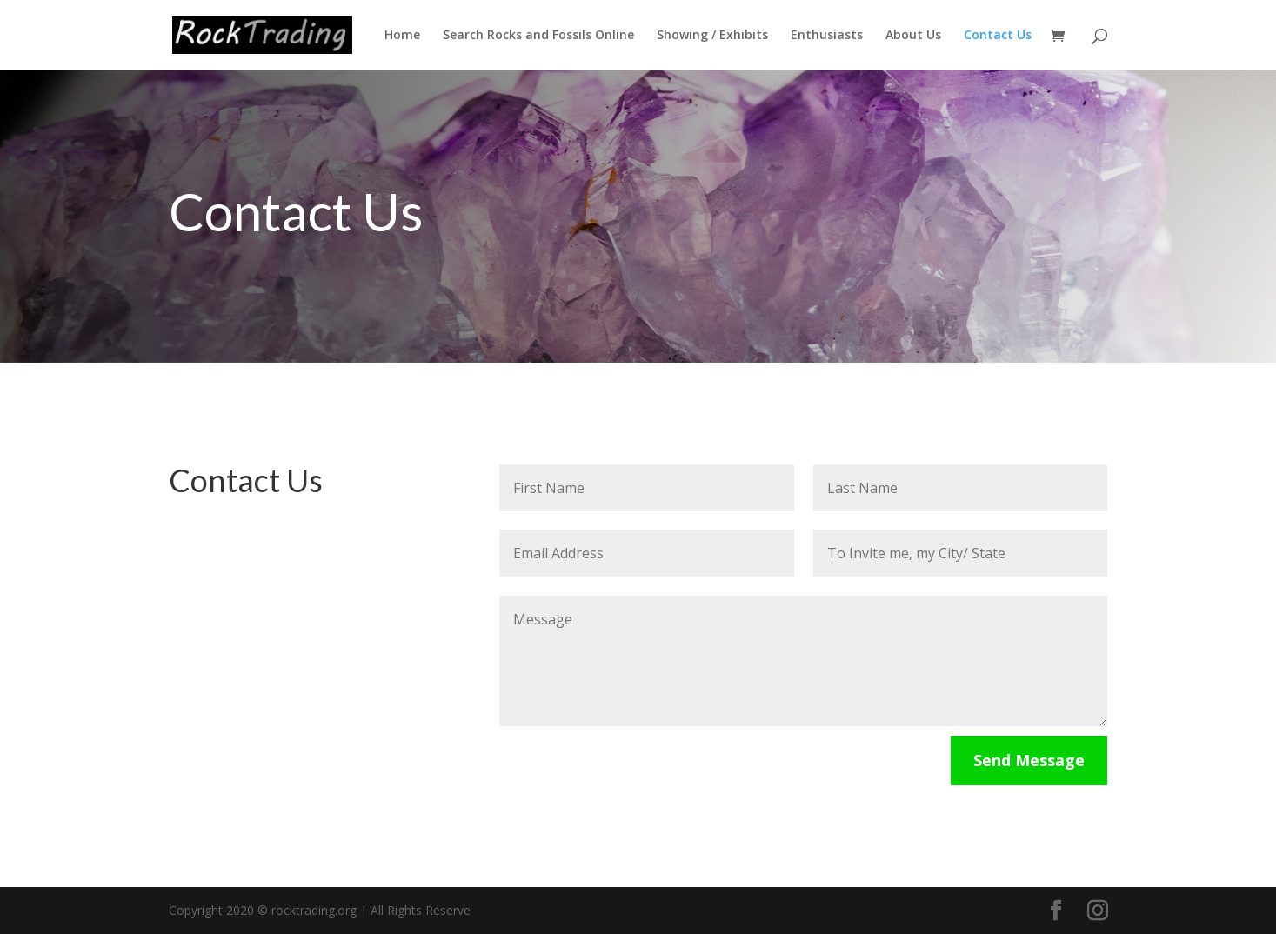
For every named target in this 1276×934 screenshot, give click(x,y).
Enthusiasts (827, 36)
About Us (913, 36)
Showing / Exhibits (712, 36)
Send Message (1029, 760)
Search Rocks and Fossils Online (538, 36)
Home (402, 36)
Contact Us (998, 36)
